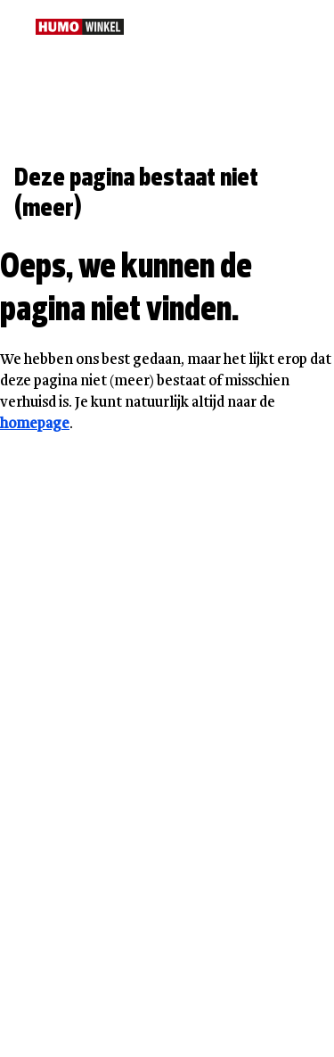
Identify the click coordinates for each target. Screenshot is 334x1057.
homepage (34, 424)
